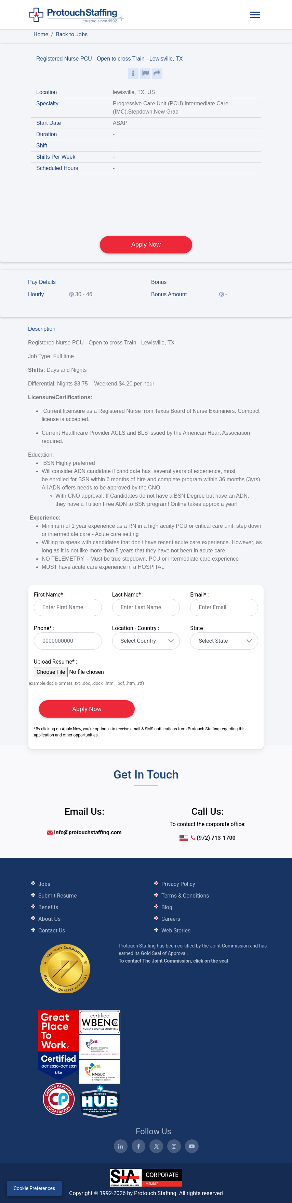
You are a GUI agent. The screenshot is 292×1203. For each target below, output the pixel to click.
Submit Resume (57, 895)
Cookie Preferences (34, 1188)
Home (41, 34)
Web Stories (175, 930)
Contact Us (51, 930)
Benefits (48, 907)
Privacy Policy (178, 884)
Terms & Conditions (185, 895)
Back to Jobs (72, 34)
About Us (49, 919)
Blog (166, 907)
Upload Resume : (55, 661)
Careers (170, 919)
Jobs (44, 884)
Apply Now (146, 244)
